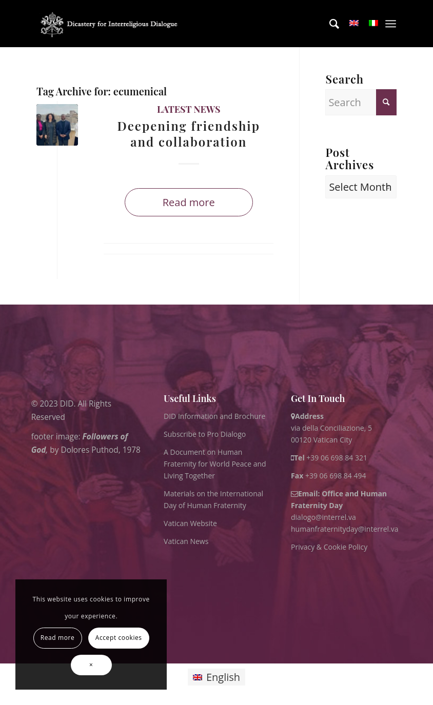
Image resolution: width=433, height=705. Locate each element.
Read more (189, 202)
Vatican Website (190, 523)
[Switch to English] (216, 677)
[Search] (329, 24)
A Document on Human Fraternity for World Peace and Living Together (215, 463)
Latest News (189, 109)
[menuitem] (329, 24)
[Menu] (390, 23)
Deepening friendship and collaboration (188, 133)
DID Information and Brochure (214, 416)
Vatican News (186, 541)
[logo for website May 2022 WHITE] (111, 24)
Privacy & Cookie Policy (329, 547)
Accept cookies (118, 637)
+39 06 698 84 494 (328, 475)
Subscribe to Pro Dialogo (205, 434)
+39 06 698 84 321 (336, 457)
